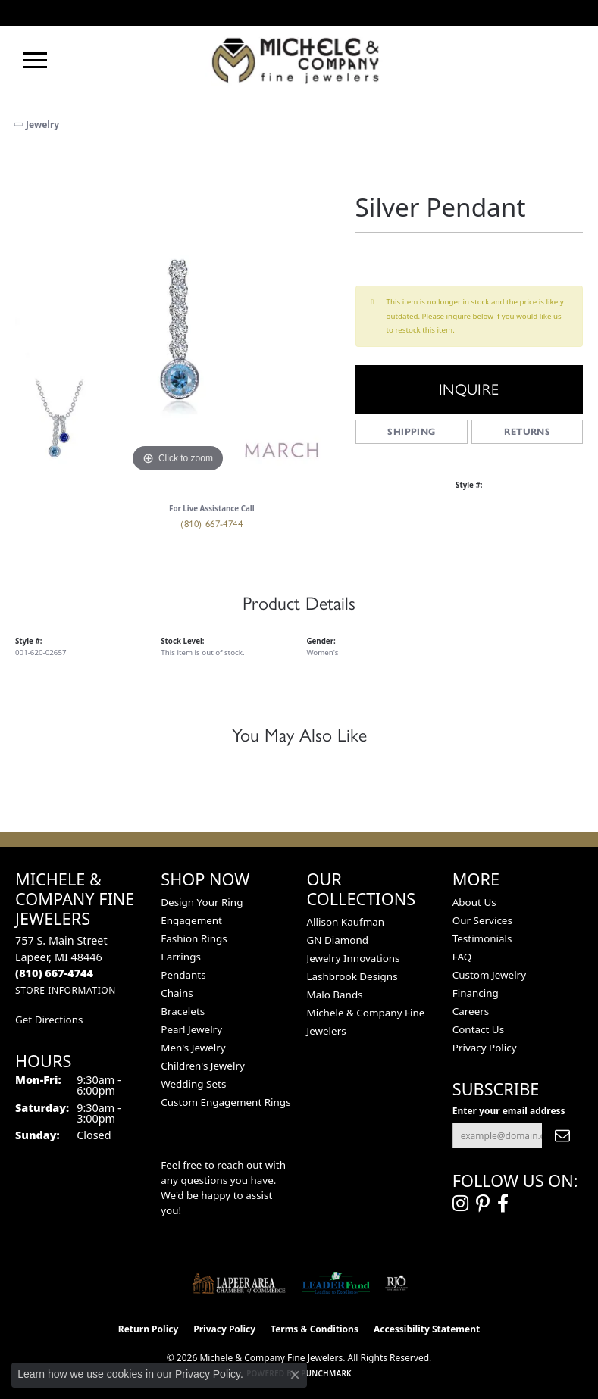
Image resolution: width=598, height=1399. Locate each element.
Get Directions (49, 1019)
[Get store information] (65, 990)
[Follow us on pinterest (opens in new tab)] (483, 1203)
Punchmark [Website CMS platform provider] (326, 1373)
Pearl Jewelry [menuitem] (191, 1029)
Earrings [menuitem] (181, 956)
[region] (177, 313)
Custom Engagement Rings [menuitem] (225, 1102)
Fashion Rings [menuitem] (194, 938)
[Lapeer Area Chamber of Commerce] (238, 1283)
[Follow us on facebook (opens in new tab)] (503, 1203)
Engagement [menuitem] (191, 920)
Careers (470, 1011)
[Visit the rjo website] (396, 1283)
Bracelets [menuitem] (183, 1011)
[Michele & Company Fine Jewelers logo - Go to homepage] (299, 59)
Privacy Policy (484, 1047)
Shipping (411, 431)
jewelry (42, 124)
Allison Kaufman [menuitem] (346, 922)
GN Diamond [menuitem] (338, 940)
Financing (475, 993)
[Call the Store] (54, 973)
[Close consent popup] (294, 1374)
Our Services (482, 920)
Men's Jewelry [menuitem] (193, 1047)
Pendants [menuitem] (183, 975)
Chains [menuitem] (177, 993)
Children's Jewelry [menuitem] (203, 1066)
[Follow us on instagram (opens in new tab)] (460, 1203)
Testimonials (482, 938)
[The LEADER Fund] (336, 1283)
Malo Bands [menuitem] (335, 994)
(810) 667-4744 (211, 523)
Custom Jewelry (489, 975)
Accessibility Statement (427, 1328)
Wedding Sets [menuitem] (193, 1084)
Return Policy (148, 1328)
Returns (527, 431)
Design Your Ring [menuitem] (202, 902)
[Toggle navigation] (35, 60)
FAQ (462, 956)
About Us (474, 902)
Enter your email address (508, 1110)
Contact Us (478, 1029)
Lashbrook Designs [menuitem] (352, 976)
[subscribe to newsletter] (562, 1135)
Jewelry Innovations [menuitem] (353, 958)
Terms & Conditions (314, 1328)
